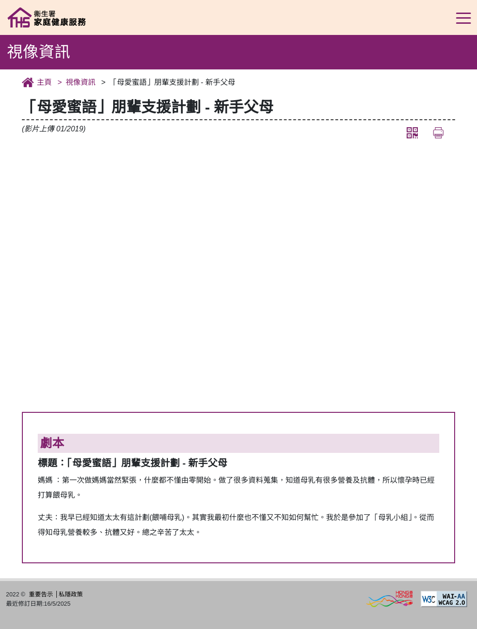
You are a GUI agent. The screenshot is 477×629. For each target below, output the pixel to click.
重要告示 (41, 594)
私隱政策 (71, 594)
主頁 (44, 82)
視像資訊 (80, 82)
